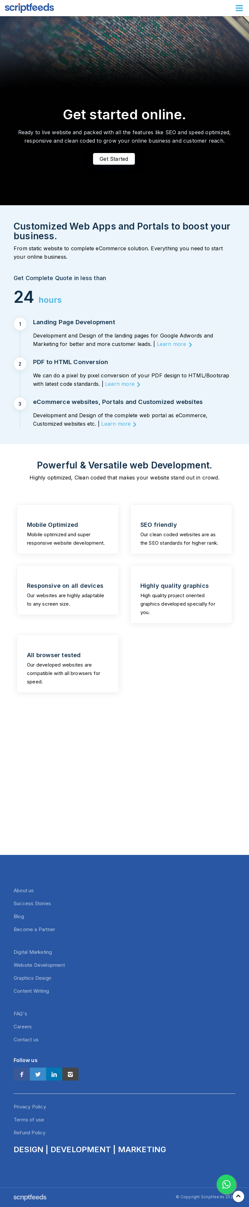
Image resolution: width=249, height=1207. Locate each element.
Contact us (26, 1039)
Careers (23, 1027)
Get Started (114, 159)
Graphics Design (32, 978)
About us (24, 890)
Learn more (171, 344)
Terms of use (29, 1120)
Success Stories (32, 903)
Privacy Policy (30, 1107)
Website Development (39, 965)
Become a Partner (34, 929)
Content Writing (31, 991)
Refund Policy (30, 1133)
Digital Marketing (33, 952)
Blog (19, 916)
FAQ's (20, 1014)
